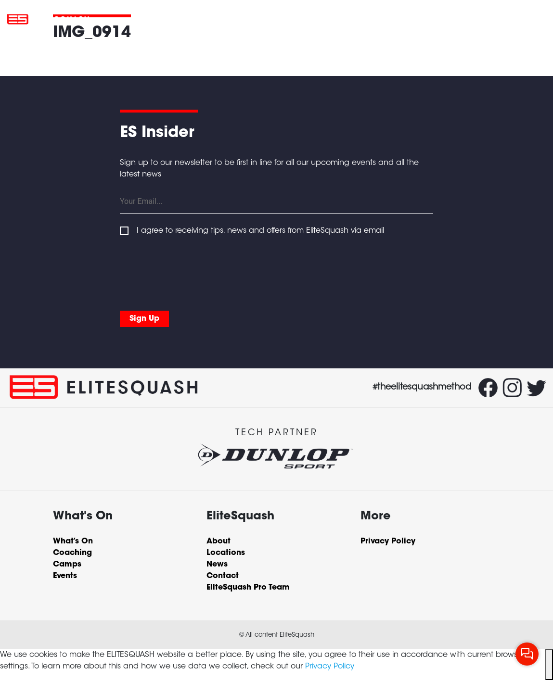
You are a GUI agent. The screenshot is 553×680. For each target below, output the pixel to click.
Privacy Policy (329, 666)
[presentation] (193, 271)
